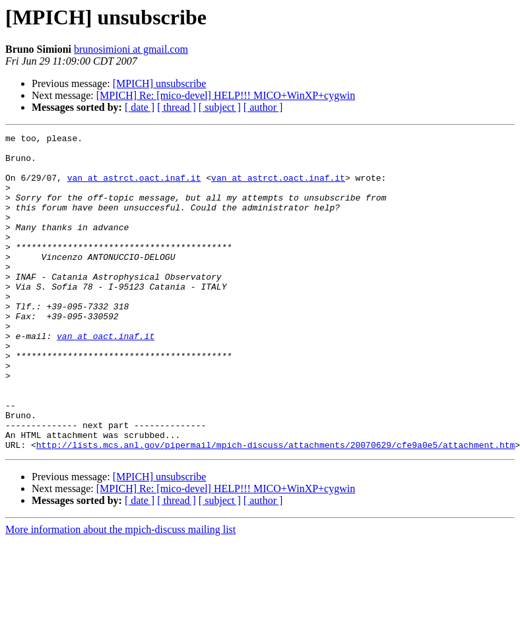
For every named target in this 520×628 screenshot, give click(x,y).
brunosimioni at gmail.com (131, 49)
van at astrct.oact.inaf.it (134, 187)
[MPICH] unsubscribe (160, 83)
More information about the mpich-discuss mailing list (120, 592)
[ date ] (139, 107)
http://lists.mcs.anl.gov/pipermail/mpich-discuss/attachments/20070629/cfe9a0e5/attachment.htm (275, 508)
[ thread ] (176, 107)
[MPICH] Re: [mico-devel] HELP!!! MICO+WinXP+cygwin (225, 95)
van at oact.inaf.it (105, 377)
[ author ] (263, 107)
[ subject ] (220, 107)
